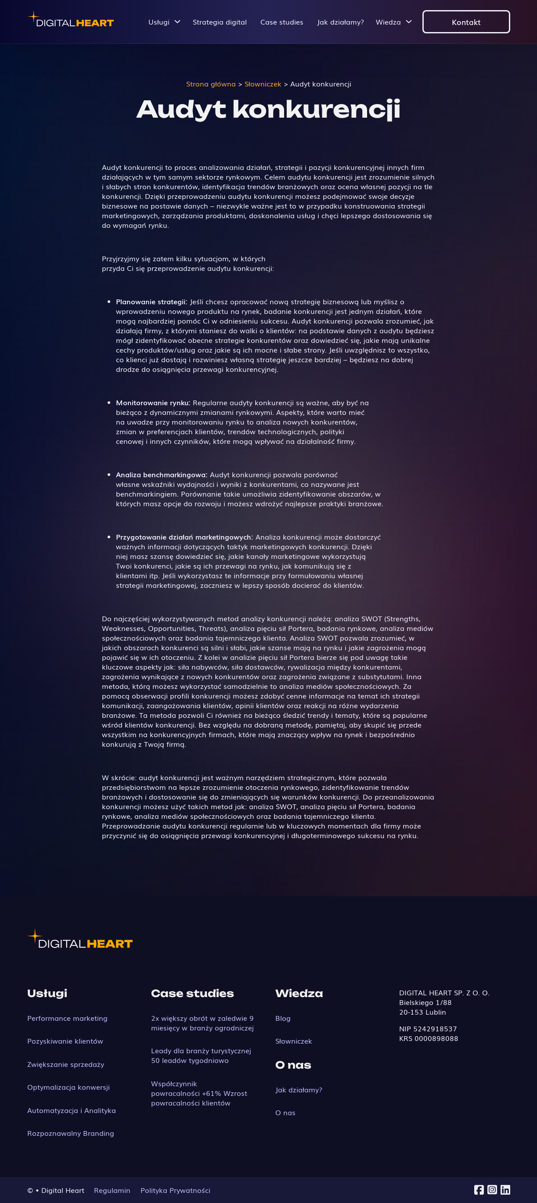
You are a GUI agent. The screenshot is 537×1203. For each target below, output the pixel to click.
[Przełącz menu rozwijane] (177, 21)
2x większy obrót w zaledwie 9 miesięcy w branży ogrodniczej (202, 1022)
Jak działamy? (340, 21)
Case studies (281, 21)
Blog (283, 1018)
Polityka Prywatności (175, 1190)
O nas (285, 1112)
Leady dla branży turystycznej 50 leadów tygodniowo (201, 1055)
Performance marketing (67, 1018)
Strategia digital (220, 21)
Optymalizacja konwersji (68, 1086)
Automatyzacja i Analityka (71, 1110)
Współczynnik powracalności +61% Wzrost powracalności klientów (199, 1092)
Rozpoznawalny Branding (70, 1133)
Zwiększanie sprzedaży (65, 1064)
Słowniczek (293, 1040)
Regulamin (112, 1190)
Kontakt (466, 21)
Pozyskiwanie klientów (65, 1040)
